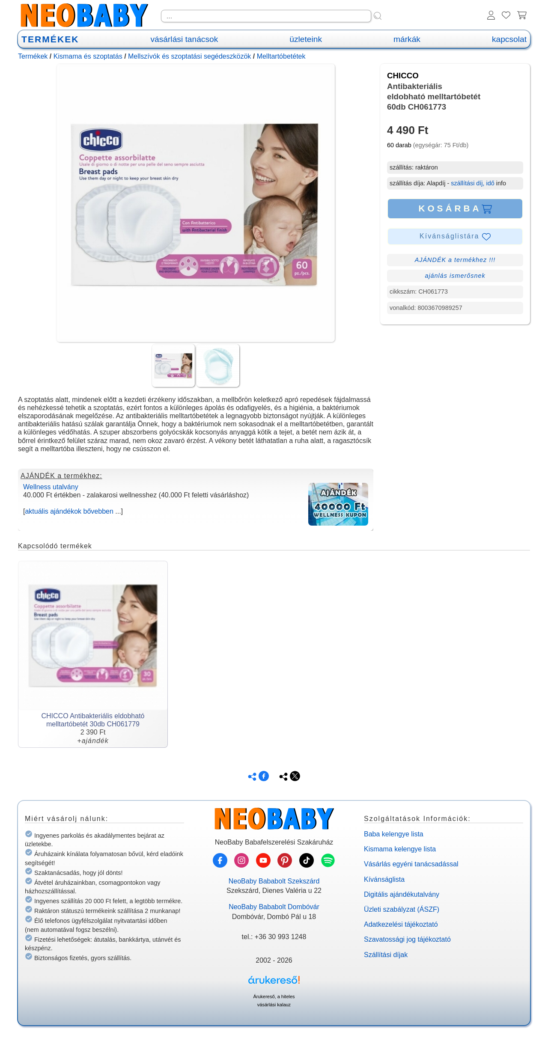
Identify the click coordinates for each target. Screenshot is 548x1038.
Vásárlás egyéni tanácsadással (411, 864)
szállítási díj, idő (472, 183)
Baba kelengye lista (393, 834)
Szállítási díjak (386, 954)
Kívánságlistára (455, 236)
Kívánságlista (384, 879)
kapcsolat (509, 39)
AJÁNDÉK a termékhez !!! (455, 259)
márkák (406, 39)
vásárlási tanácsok (184, 39)
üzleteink (305, 39)
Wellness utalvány (50, 487)
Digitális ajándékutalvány (401, 894)
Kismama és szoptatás (88, 56)
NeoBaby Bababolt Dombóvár (274, 906)
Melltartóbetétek (281, 56)
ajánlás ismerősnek (455, 275)
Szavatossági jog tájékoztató (407, 939)
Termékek (33, 56)
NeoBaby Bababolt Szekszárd (274, 881)
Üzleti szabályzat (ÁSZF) (401, 909)
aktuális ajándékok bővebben (69, 511)
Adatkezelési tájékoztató (401, 924)
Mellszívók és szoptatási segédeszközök (189, 56)
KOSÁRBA (454, 208)
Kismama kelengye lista (400, 849)
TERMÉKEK (50, 39)
